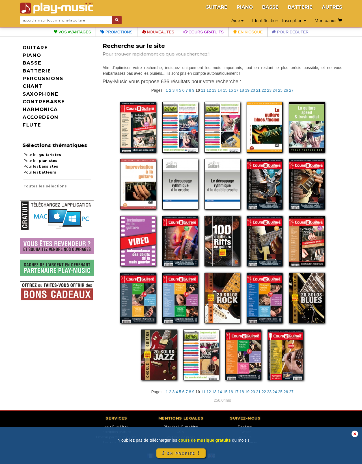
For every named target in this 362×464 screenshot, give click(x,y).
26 (286, 90)
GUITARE (216, 7)
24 (275, 90)
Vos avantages (72, 32)
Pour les (42, 155)
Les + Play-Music (116, 427)
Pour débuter (290, 32)
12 (208, 90)
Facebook (245, 427)
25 (280, 90)
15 (225, 90)
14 (219, 90)
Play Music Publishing (181, 427)
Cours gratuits (204, 32)
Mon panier (328, 20)
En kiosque (248, 32)
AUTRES (332, 7)
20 (253, 90)
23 (269, 90)
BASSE (270, 7)
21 (258, 90)
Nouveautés (158, 32)
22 (264, 90)
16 (231, 90)
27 (291, 90)
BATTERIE (300, 7)
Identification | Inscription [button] (279, 20)
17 (236, 90)
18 (242, 90)
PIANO (245, 7)
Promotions (116, 32)
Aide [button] (237, 20)
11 (203, 90)
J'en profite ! (181, 453)
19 (247, 90)
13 (214, 90)
